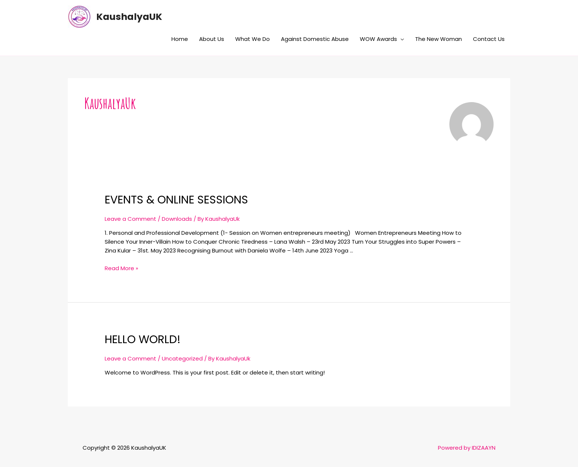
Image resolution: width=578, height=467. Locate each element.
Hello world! (143, 339)
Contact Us (489, 39)
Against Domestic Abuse (315, 39)
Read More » (121, 268)
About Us (211, 39)
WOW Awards (378, 39)
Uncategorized (182, 358)
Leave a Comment (130, 219)
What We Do (252, 39)
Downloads (177, 219)
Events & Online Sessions (176, 200)
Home (179, 39)
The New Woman (438, 39)
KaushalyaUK (129, 16)
